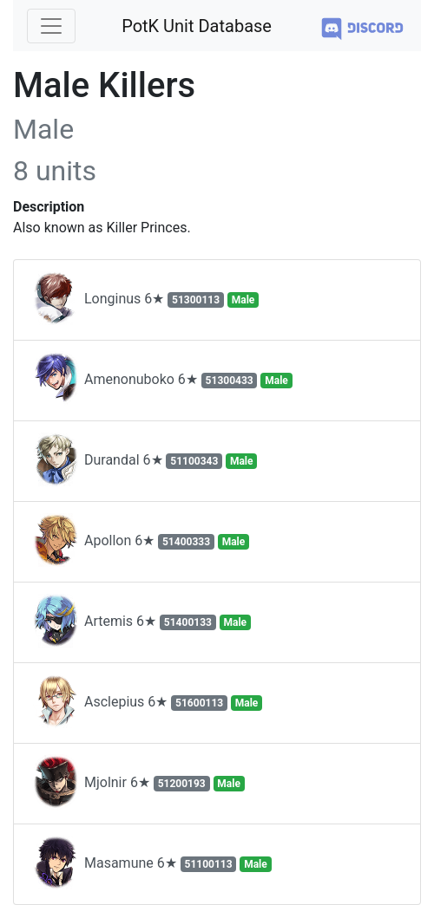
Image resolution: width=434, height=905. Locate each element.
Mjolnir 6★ (138, 783)
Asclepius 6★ (146, 703)
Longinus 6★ (145, 299)
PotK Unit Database (197, 26)
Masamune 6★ (151, 864)
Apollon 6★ (140, 541)
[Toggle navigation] (51, 26)
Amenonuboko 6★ (162, 380)
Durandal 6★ (144, 461)
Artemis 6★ (141, 622)
